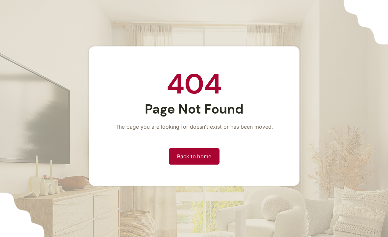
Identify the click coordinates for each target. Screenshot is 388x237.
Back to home (194, 156)
